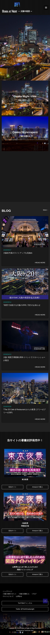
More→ (45, 210)
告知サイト (12, 487)
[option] (25, 48)
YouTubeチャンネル (25, 603)
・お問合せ (18, 596)
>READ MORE (40, 263)
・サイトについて (8, 596)
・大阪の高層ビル (23, 594)
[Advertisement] (25, 177)
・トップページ (7, 591)
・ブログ (33, 594)
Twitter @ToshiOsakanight (25, 609)
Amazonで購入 (37, 487)
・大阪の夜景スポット (9, 594)
